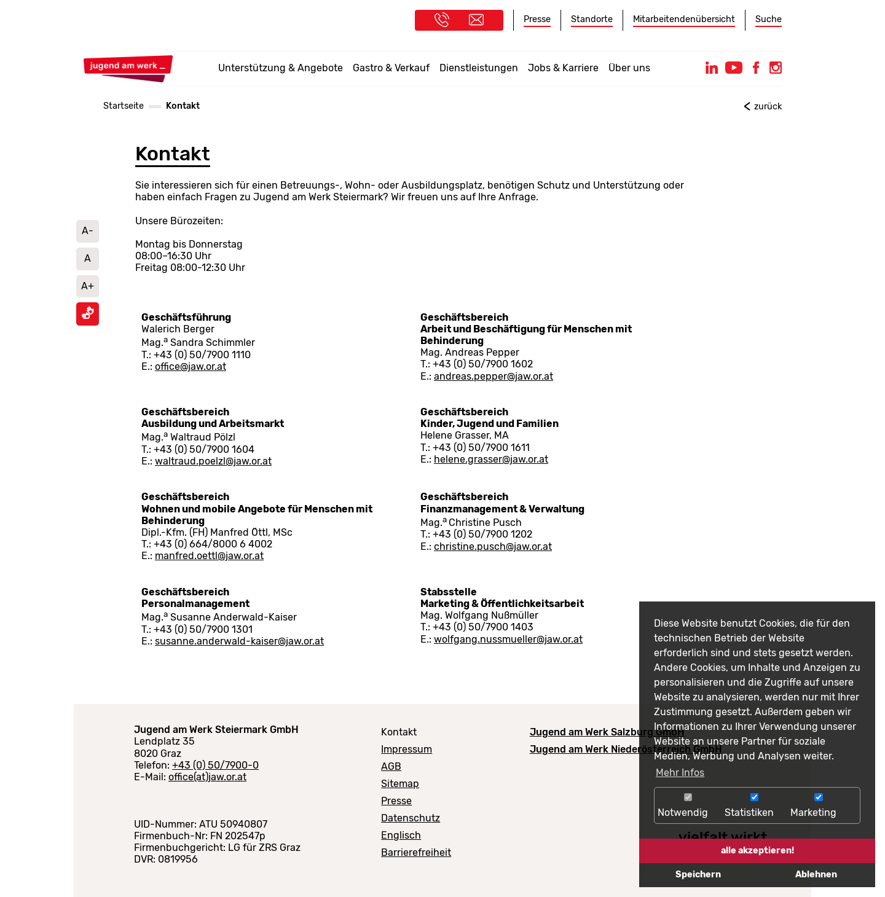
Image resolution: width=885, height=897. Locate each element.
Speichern (698, 874)
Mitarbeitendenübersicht (684, 19)
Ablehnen (816, 874)
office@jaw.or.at (190, 366)
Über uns (629, 68)
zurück (768, 106)
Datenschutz (410, 818)
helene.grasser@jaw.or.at (491, 459)
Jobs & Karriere (563, 68)
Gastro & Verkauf (391, 68)
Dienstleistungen (478, 68)
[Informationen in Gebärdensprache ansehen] (88, 316)
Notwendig (688, 805)
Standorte (592, 19)
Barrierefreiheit (416, 852)
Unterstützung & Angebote (280, 68)
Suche (768, 19)
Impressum (406, 749)
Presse (537, 19)
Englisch (401, 835)
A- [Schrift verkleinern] (87, 231)
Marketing (818, 805)
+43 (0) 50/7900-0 (215, 765)
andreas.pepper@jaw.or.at (493, 376)
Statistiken (754, 805)
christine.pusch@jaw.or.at (493, 546)
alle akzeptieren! (757, 850)
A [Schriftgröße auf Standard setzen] (87, 258)
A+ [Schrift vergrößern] (87, 286)
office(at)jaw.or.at (207, 777)
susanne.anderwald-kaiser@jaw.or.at (239, 641)
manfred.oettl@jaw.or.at (209, 556)
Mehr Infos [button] (680, 772)
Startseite (123, 106)
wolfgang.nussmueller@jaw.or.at (508, 639)
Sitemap (400, 783)
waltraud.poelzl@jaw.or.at (213, 461)
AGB (391, 766)
